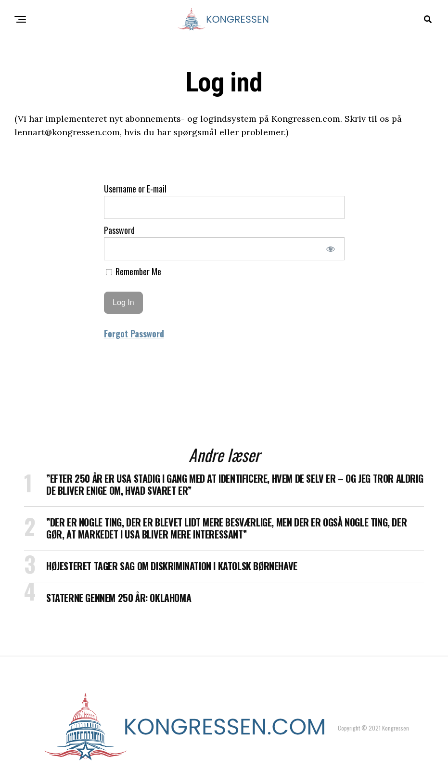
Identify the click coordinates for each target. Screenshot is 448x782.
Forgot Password (134, 333)
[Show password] (330, 248)
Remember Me (133, 271)
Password (119, 230)
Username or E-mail (135, 188)
